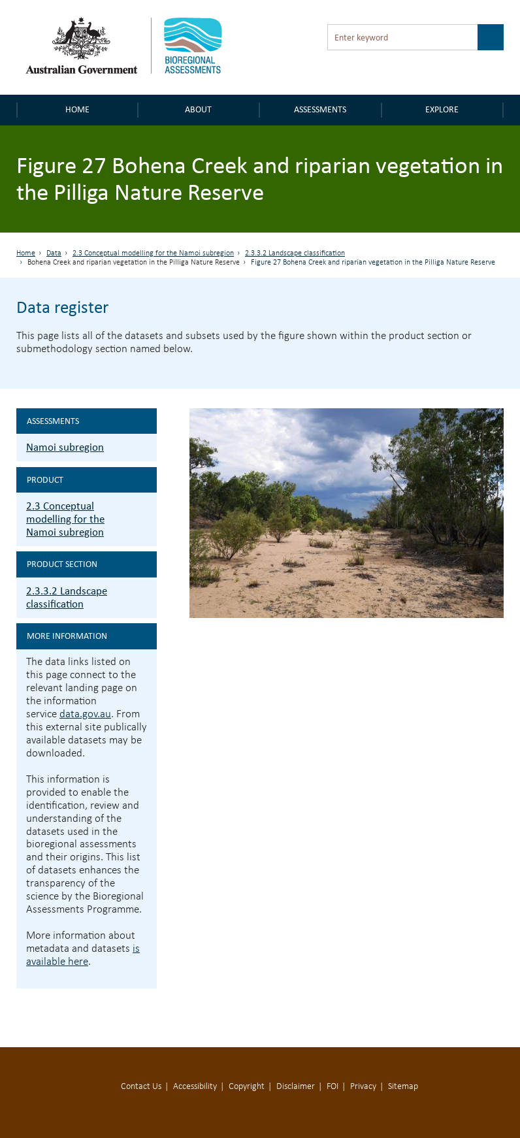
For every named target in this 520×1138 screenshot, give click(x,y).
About (198, 109)
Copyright (247, 1087)
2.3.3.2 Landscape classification (295, 253)
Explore (442, 109)
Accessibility (195, 1087)
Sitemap (403, 1087)
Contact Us (141, 1087)
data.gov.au (85, 714)
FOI (332, 1087)
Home (77, 109)
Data (53, 253)
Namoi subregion (65, 447)
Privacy (363, 1087)
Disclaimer (295, 1087)
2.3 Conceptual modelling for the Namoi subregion (153, 253)
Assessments (320, 109)
